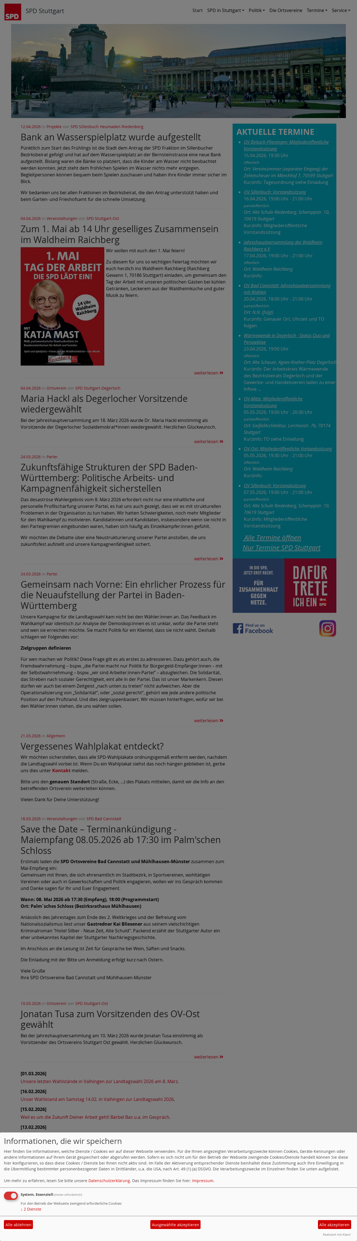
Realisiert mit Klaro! (337, 1234)
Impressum (202, 1180)
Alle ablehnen (19, 1224)
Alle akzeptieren (334, 1224)
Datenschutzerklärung (109, 1180)
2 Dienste (31, 1209)
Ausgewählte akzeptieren (175, 1224)
